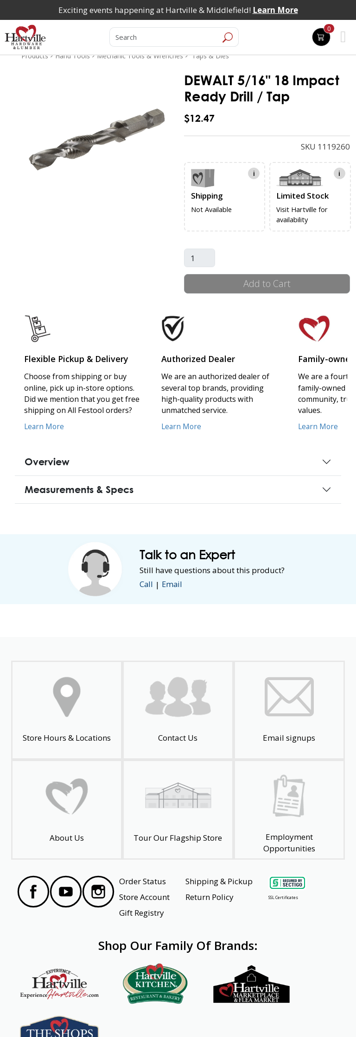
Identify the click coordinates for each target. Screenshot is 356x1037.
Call (146, 584)
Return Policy (209, 897)
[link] (97, 138)
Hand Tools (72, 55)
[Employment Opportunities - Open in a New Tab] (289, 810)
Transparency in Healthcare (221, 1013)
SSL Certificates (283, 897)
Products (34, 55)
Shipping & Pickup (219, 881)
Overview (47, 462)
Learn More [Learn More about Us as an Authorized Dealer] (182, 426)
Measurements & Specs (79, 489)
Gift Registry (141, 912)
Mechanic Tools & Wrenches (140, 55)
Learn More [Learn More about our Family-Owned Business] (318, 426)
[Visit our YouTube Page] (66, 891)
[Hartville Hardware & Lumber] (25, 37)
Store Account (144, 897)
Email (173, 584)
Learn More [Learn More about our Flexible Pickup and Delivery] (44, 426)
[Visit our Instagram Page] (98, 891)
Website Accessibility (47, 1013)
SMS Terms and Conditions (300, 1013)
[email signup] (289, 710)
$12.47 (199, 118)
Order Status (142, 881)
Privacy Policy (98, 1013)
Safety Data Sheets (149, 1013)
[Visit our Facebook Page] (33, 891)
